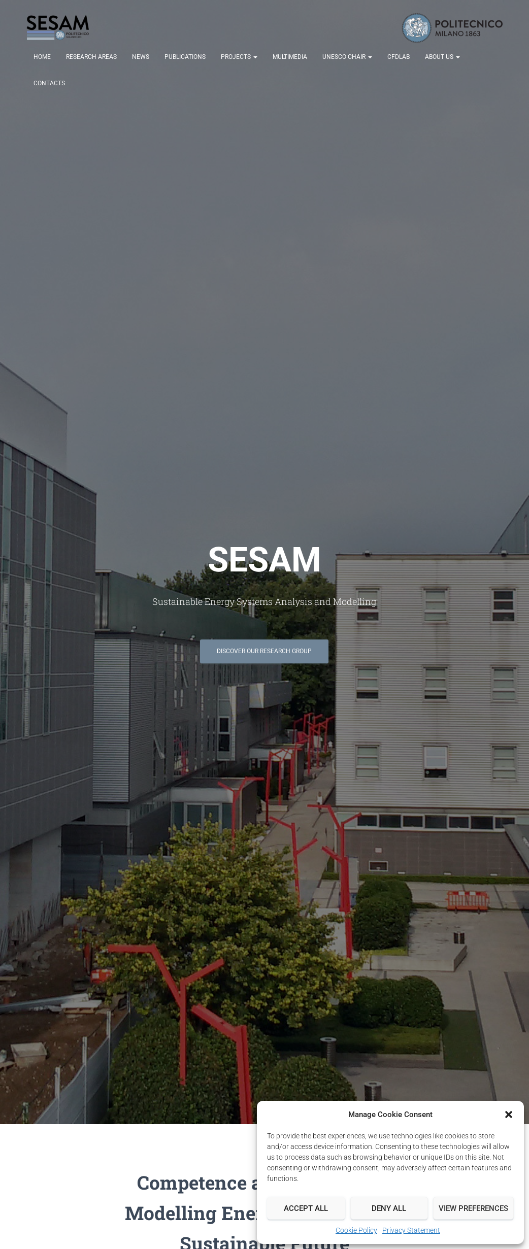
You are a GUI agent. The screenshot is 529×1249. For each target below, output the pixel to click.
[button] (509, 1114)
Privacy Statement (411, 1230)
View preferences (473, 1208)
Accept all (306, 1208)
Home (42, 56)
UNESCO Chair (347, 56)
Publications (185, 56)
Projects (239, 56)
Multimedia (290, 56)
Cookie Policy (356, 1230)
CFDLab (398, 56)
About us (442, 56)
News (140, 56)
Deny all (389, 1208)
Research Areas (91, 56)
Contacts (49, 83)
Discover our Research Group (264, 651)
